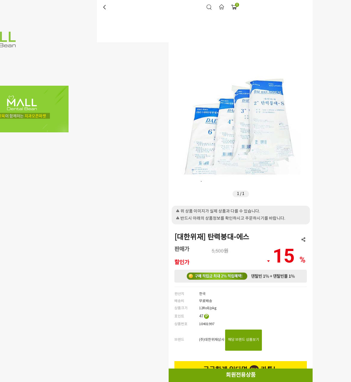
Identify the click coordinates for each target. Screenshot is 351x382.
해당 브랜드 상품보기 (243, 340)
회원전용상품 (241, 375)
